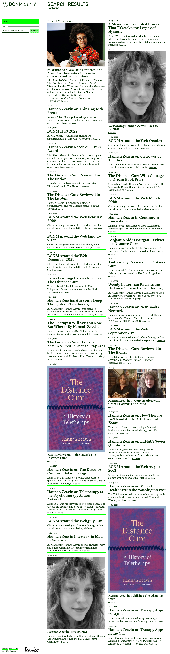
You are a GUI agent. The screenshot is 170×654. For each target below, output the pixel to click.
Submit (34, 30)
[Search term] (15, 31)
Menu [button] (20, 21)
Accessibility (13, 649)
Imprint (5, 649)
